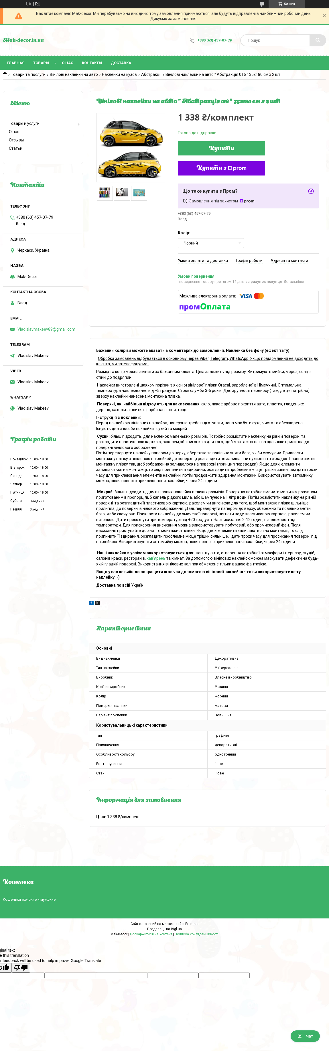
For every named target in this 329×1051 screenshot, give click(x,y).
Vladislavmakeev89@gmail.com (46, 329)
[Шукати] (318, 40)
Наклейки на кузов (119, 74)
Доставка (121, 63)
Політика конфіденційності (196, 934)
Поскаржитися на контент (151, 934)
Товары (41, 63)
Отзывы (16, 140)
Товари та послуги (28, 74)
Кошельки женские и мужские (29, 899)
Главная (16, 63)
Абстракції (151, 74)
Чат (305, 1036)
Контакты (92, 63)
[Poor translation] (21, 968)
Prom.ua (191, 924)
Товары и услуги (24, 123)
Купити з (222, 168)
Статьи (15, 148)
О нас (67, 63)
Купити (221, 149)
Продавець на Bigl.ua (164, 929)
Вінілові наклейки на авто (74, 74)
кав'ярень (156, 558)
